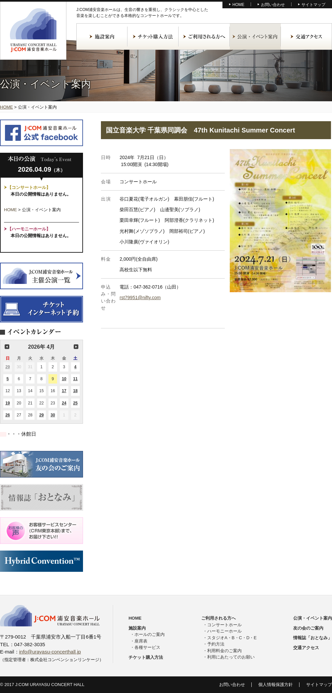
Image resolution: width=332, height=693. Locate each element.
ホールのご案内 (149, 634)
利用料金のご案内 (224, 650)
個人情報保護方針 (275, 684)
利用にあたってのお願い (231, 656)
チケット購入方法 (153, 36)
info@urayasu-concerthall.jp (50, 651)
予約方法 (215, 644)
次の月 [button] (76, 346)
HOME (238, 4)
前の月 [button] (7, 346)
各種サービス (147, 647)
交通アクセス (306, 36)
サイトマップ (313, 4)
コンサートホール (224, 624)
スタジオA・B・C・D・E (232, 637)
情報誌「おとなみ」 (312, 637)
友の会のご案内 (308, 628)
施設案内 (101, 36)
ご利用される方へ (204, 36)
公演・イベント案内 (255, 36)
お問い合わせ (273, 4)
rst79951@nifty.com (140, 297)
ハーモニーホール (224, 631)
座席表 (140, 641)
